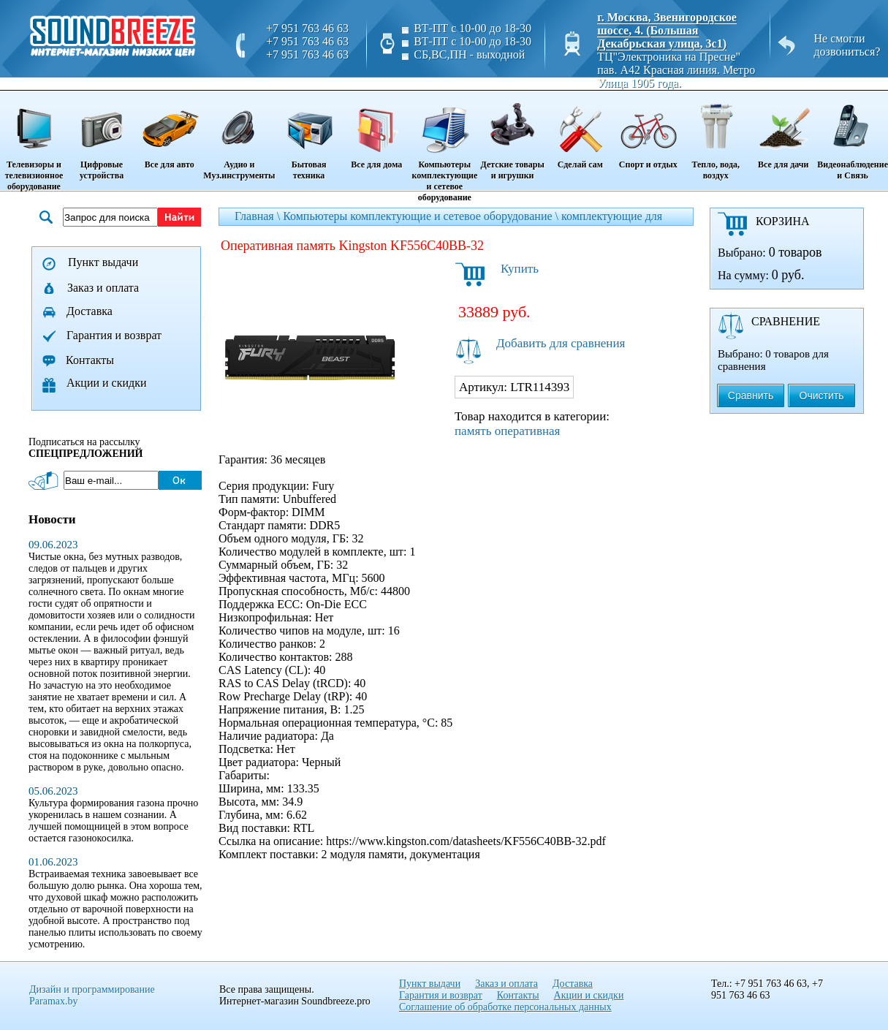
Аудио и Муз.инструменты (239, 136)
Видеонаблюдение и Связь (852, 136)
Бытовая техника (308, 136)
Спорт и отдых (648, 131)
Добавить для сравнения (560, 343)
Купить (520, 269)
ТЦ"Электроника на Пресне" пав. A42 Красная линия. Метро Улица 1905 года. (676, 69)
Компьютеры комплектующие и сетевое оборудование (445, 147)
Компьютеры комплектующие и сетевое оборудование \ (422, 216)
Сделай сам (580, 131)
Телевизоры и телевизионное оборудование (34, 142)
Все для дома (377, 131)
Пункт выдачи (103, 262)
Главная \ (259, 216)
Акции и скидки (107, 382)
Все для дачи (783, 131)
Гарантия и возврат (114, 335)
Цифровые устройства (101, 136)
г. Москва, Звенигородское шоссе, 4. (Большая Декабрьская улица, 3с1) (667, 30)
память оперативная (507, 431)
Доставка (90, 311)
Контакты (90, 360)
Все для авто (169, 131)
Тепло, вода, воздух (715, 136)
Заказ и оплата (103, 287)
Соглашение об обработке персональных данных (505, 1006)
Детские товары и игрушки (512, 136)
